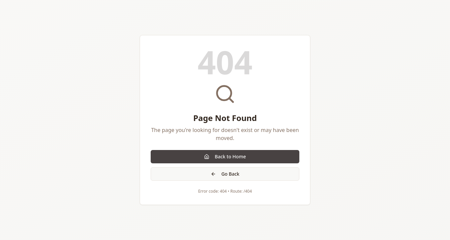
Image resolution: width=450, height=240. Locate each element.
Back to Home (225, 156)
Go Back (225, 174)
